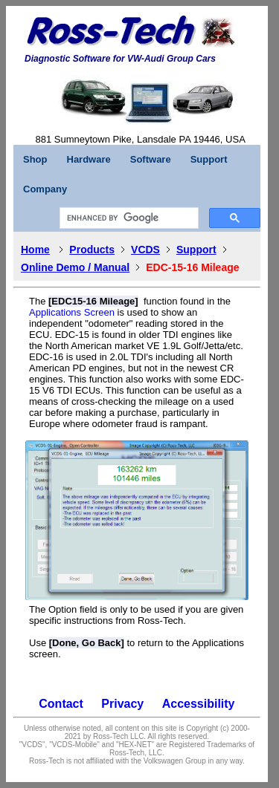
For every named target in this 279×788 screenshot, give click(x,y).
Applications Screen (72, 312)
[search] (127, 218)
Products (92, 249)
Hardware (89, 159)
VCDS (145, 249)
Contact (61, 703)
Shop (35, 159)
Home (35, 249)
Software (150, 159)
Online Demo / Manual (75, 267)
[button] (217, 32)
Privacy (122, 703)
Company (45, 189)
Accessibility (198, 703)
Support (209, 159)
